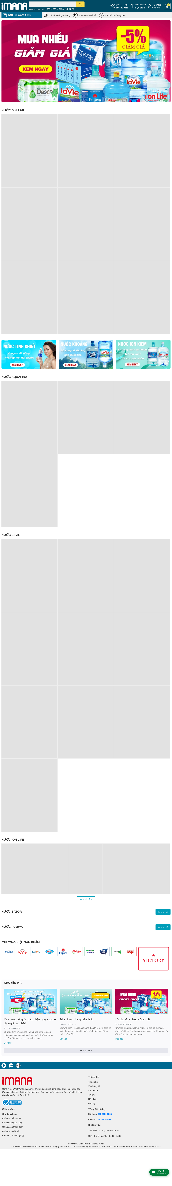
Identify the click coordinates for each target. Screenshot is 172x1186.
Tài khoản (156, 5)
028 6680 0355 (121, 7)
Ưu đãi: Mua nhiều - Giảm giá (132, 1019)
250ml (49, 9)
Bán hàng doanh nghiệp (13, 1135)
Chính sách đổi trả (87, 15)
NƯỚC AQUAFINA (14, 376)
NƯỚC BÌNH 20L (13, 110)
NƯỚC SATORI (12, 911)
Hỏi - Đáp (92, 1099)
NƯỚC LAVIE (10, 535)
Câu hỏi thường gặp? (115, 15)
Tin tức (91, 1095)
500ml (61, 9)
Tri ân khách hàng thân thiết (76, 1019)
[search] (80, 4)
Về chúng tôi (94, 1086)
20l (73, 9)
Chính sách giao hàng (60, 15)
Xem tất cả (86, 899)
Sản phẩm (93, 1090)
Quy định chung (9, 1114)
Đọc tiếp (8, 1042)
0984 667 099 (104, 1119)
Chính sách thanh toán (12, 1127)
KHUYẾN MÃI (13, 982)
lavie (38, 9)
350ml (55, 9)
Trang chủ (93, 1082)
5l (70, 9)
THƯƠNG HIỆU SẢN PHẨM (21, 942)
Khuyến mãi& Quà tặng (140, 6)
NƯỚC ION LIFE (12, 839)
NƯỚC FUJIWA (12, 926)
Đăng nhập (156, 7)
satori (44, 9)
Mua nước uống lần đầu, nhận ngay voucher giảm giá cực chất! (30, 1021)
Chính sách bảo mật (11, 1118)
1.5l (66, 9)
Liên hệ (91, 1103)
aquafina (32, 9)
